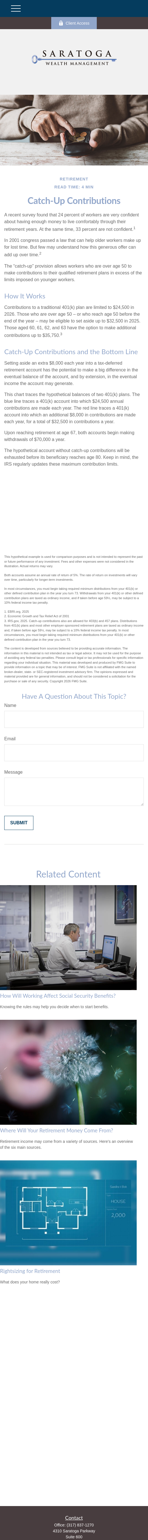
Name (10, 705)
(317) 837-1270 (80, 1525)
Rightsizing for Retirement (30, 1271)
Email (10, 738)
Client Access (74, 23)
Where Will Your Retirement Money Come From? (56, 1130)
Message (13, 772)
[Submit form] (18, 823)
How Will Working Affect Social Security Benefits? (58, 996)
